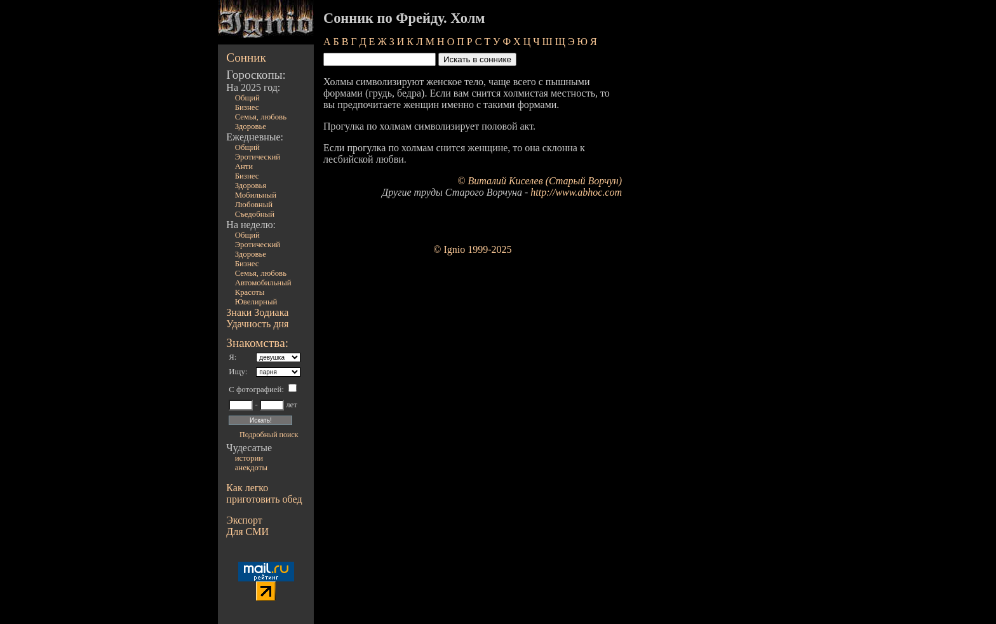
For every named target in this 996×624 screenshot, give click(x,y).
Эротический (258, 157)
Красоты (250, 292)
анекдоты (251, 467)
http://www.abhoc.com (576, 192)
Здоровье (250, 126)
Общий (247, 97)
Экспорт (244, 520)
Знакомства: (257, 342)
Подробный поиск (268, 434)
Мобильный (255, 195)
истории (249, 458)
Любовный (254, 204)
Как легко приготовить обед (264, 493)
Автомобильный (263, 282)
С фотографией (255, 389)
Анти (244, 166)
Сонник (246, 57)
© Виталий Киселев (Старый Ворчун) (539, 180)
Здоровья (251, 185)
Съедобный (254, 214)
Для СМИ (247, 531)
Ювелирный (256, 301)
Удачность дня (257, 323)
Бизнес (247, 107)
